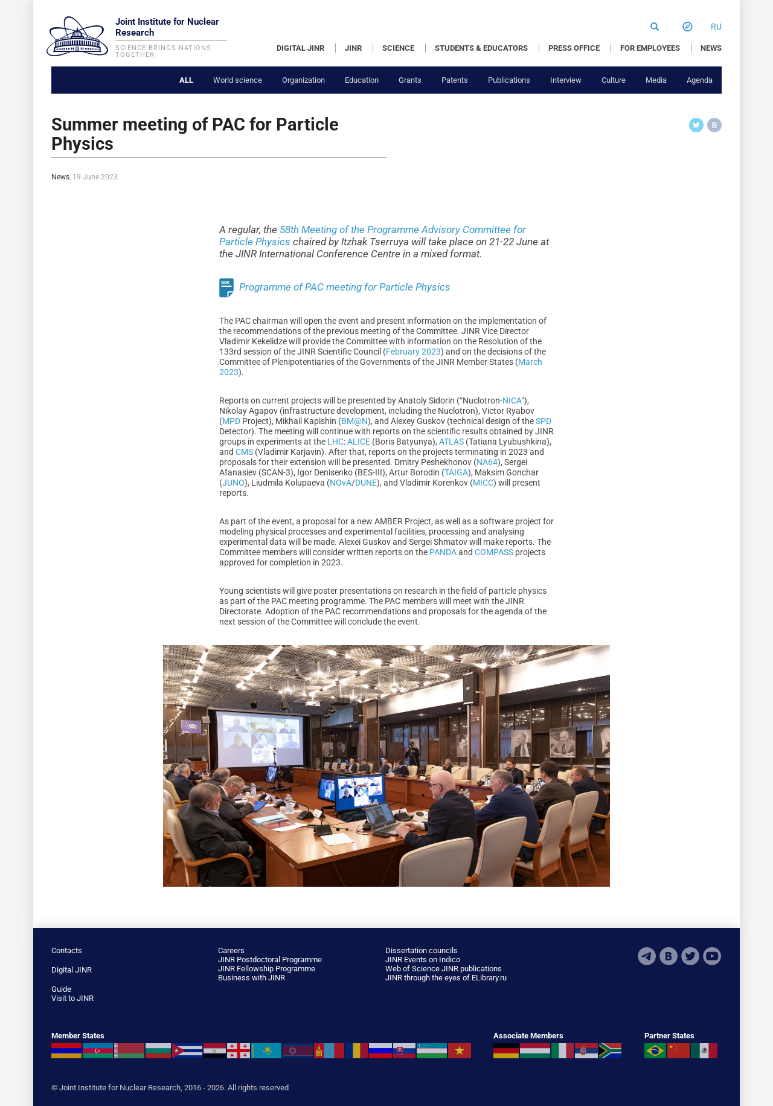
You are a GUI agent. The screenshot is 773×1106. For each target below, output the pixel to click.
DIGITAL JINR (300, 48)
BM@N (354, 421)
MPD (231, 421)
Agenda (700, 80)
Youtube (712, 956)
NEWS (711, 48)
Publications (509, 80)
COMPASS (494, 552)
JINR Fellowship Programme (266, 968)
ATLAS (451, 441)
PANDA (443, 552)
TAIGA (456, 472)
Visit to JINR (72, 998)
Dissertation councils (421, 950)
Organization (303, 80)
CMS (244, 452)
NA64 (487, 462)
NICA (511, 400)
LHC (335, 441)
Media (656, 80)
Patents (454, 80)
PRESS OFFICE (574, 48)
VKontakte (668, 956)
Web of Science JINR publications (443, 968)
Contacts (66, 950)
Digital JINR (71, 969)
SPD (543, 421)
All (186, 80)
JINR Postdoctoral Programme (270, 959)
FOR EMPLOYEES (650, 48)
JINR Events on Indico (422, 959)
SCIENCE (398, 48)
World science (237, 80)
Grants (410, 80)
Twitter (690, 956)
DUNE (366, 482)
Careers (231, 950)
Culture (613, 80)
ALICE (358, 441)
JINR (353, 48)
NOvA (340, 482)
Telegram (646, 956)
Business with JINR (251, 977)
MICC (483, 482)
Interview (566, 80)
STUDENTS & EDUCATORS (481, 48)
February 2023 (413, 351)
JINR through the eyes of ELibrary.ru (446, 977)
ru (716, 26)
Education (362, 80)
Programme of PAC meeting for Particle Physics (345, 286)
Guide (61, 989)
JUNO (233, 482)
